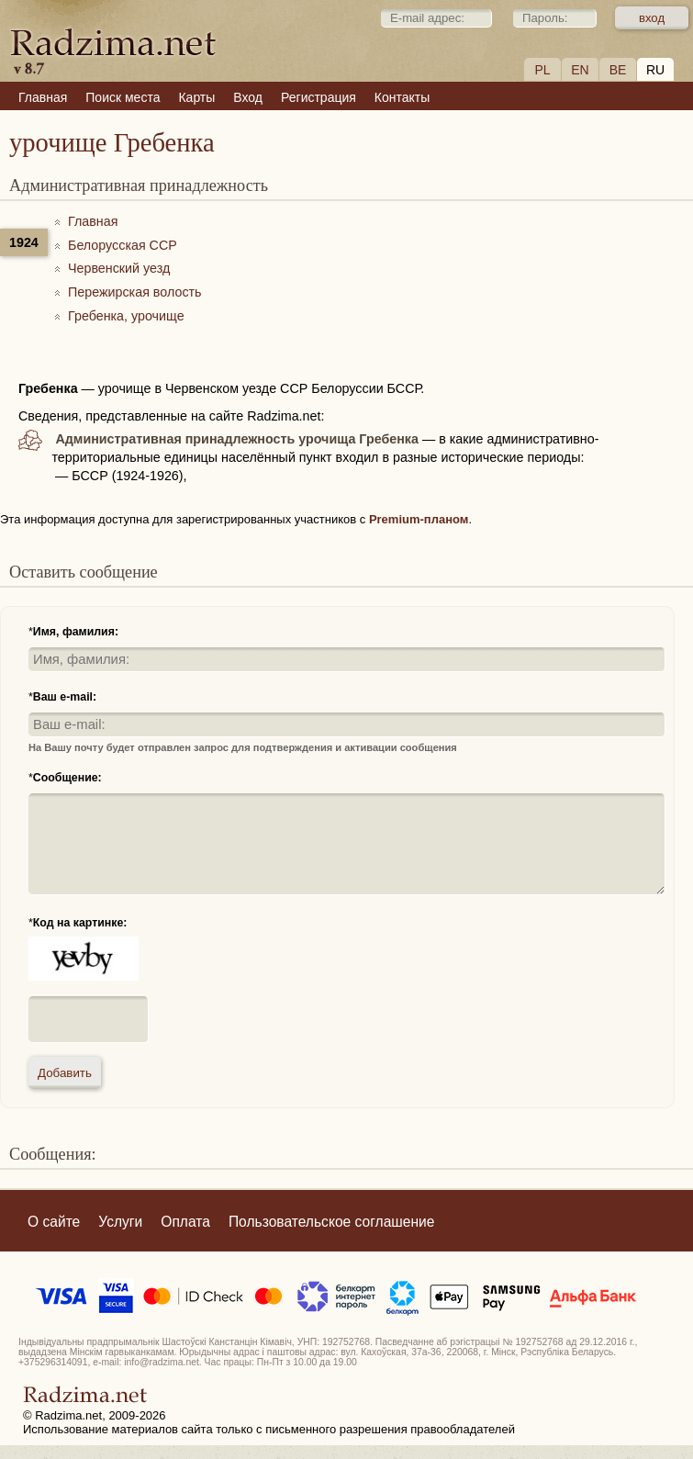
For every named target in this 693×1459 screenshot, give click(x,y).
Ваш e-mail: (64, 696)
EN (579, 69)
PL (542, 69)
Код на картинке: (80, 922)
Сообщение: (67, 777)
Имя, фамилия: (75, 631)
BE (618, 69)
